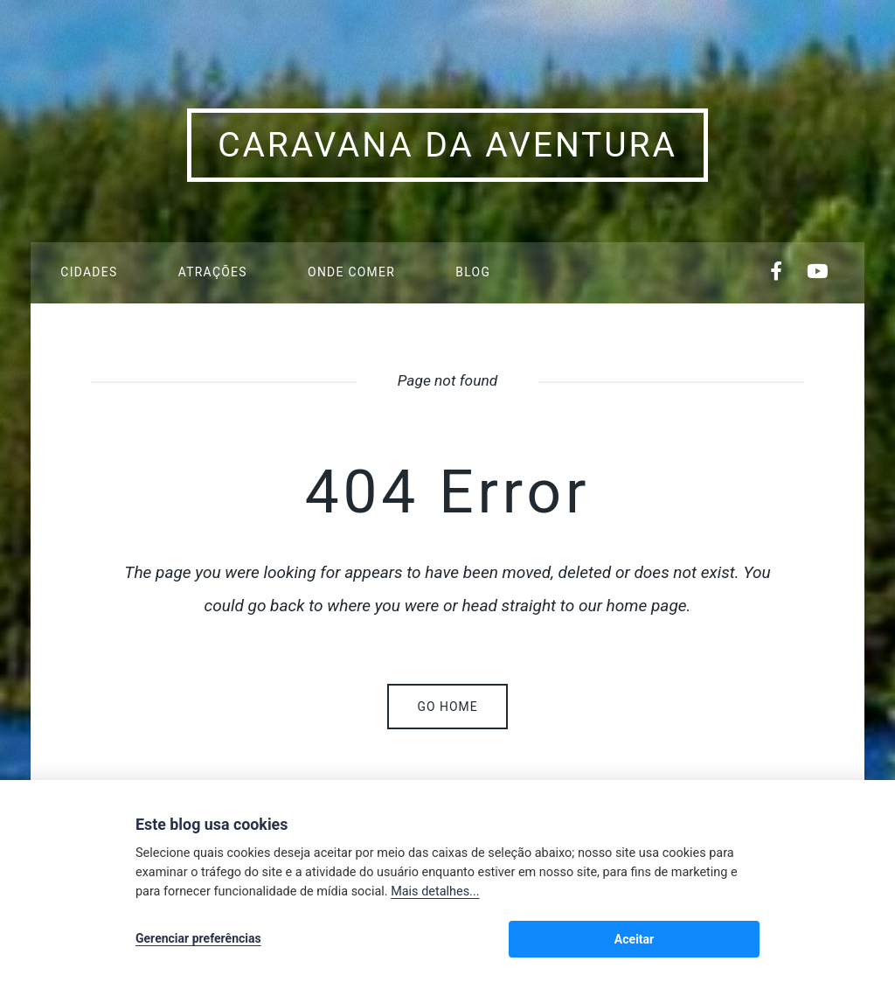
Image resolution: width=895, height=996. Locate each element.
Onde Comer (351, 272)
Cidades (88, 272)
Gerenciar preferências (198, 940)
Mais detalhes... (435, 894)
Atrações (212, 272)
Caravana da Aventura (447, 145)
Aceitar (721, 940)
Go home (447, 707)
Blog (472, 272)
